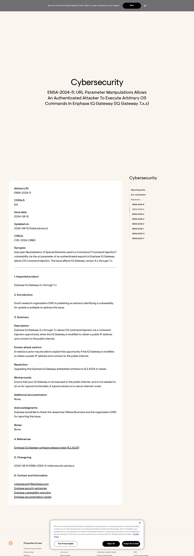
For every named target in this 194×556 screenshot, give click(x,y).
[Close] (140, 523)
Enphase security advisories (30, 495)
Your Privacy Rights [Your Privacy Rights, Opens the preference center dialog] (65, 544)
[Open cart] (144, 14)
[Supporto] (112, 14)
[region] (97, 534)
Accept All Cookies (131, 544)
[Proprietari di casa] (53, 14)
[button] (152, 14)
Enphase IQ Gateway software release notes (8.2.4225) (46, 455)
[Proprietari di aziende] (73, 15)
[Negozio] (101, 15)
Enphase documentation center (32, 504)
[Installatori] (90, 14)
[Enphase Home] (38, 14)
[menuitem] (53, 14)
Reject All (111, 544)
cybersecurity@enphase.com (31, 491)
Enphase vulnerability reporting (32, 500)
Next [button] (132, 5)
